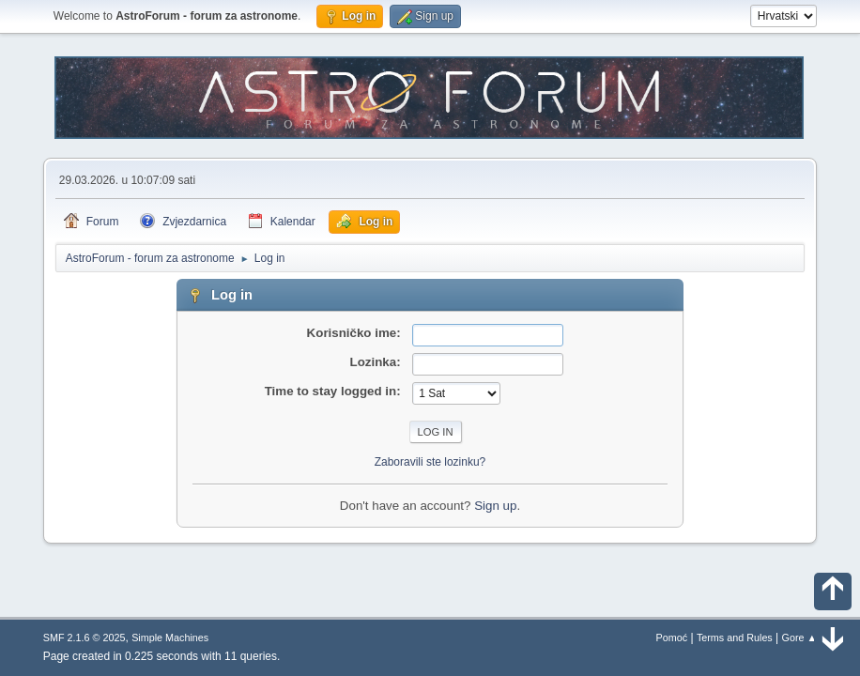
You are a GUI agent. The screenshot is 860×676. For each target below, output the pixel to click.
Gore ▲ (800, 637)
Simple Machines (169, 637)
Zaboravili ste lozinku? (430, 462)
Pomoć (672, 637)
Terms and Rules (735, 637)
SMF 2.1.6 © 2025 (84, 637)
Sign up (495, 506)
